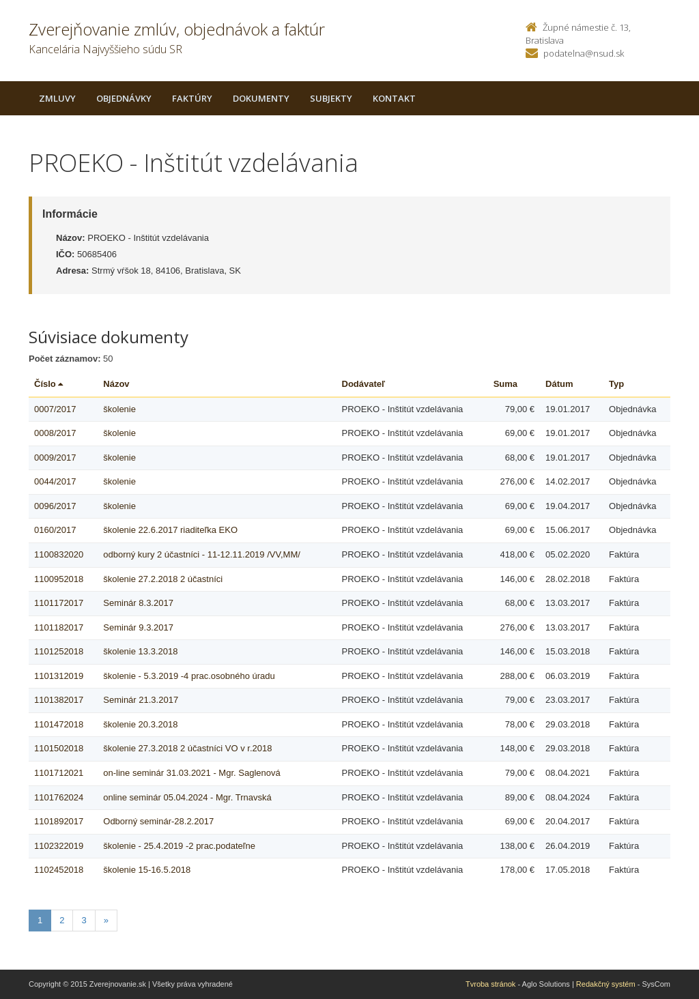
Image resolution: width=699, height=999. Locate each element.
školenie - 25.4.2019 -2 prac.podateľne (179, 846)
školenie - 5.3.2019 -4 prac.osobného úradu (189, 676)
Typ (616, 384)
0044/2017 (55, 481)
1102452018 (58, 870)
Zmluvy (57, 98)
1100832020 (58, 554)
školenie (119, 409)
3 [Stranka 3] (83, 920)
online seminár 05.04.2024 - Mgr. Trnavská (187, 797)
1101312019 (58, 676)
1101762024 (58, 797)
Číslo (48, 384)
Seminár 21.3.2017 (140, 700)
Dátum (559, 384)
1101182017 (58, 627)
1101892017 (58, 821)
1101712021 (58, 773)
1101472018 (58, 724)
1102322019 (58, 846)
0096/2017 (55, 506)
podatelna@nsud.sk (583, 53)
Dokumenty (261, 98)
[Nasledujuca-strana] (106, 921)
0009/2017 (55, 457)
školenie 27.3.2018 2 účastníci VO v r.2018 (187, 748)
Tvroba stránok (490, 984)
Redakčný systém (606, 984)
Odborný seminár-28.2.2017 (158, 821)
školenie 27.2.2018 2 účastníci (163, 579)
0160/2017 (55, 530)
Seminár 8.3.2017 (138, 603)
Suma (505, 384)
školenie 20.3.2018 (140, 724)
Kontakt (394, 98)
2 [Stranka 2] (61, 920)
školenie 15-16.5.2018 (146, 870)
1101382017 (58, 700)
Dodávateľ (364, 384)
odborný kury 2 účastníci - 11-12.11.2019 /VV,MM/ (201, 554)
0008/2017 (55, 433)
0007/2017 (55, 409)
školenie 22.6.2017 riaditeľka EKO (170, 530)
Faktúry (192, 98)
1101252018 (58, 651)
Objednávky (124, 98)
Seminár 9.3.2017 (138, 627)
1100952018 (58, 579)
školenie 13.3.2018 (140, 651)
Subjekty (331, 98)
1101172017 (58, 603)
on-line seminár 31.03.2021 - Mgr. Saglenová (191, 773)
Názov (116, 384)
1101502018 (58, 748)
